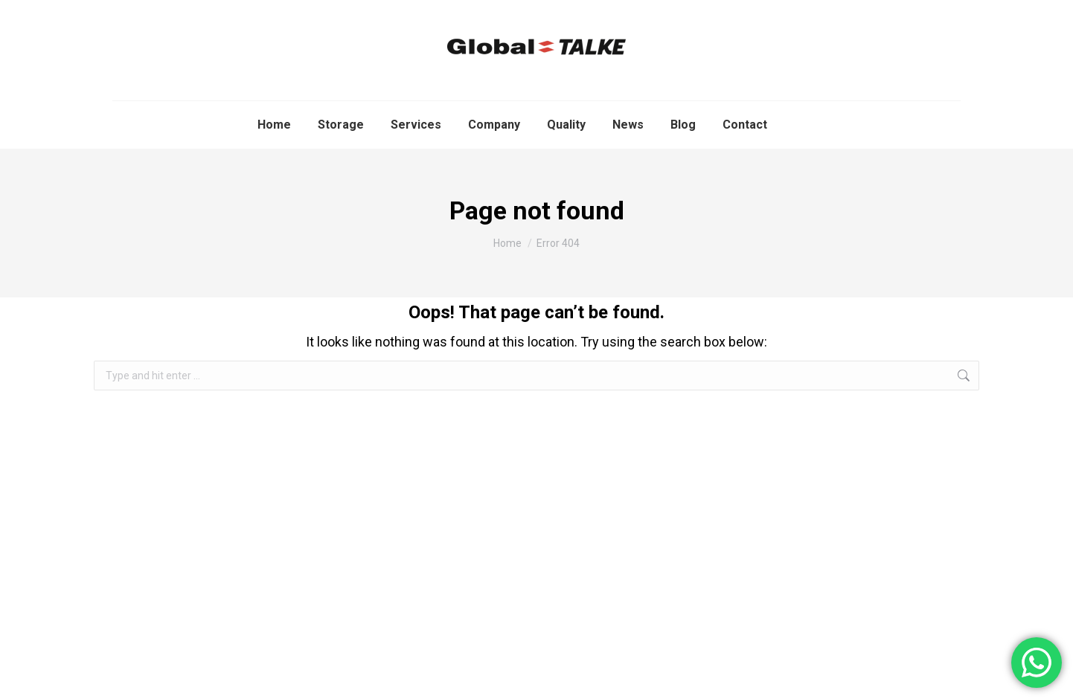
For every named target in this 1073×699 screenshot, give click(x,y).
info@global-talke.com (805, 11)
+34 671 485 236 (924, 11)
